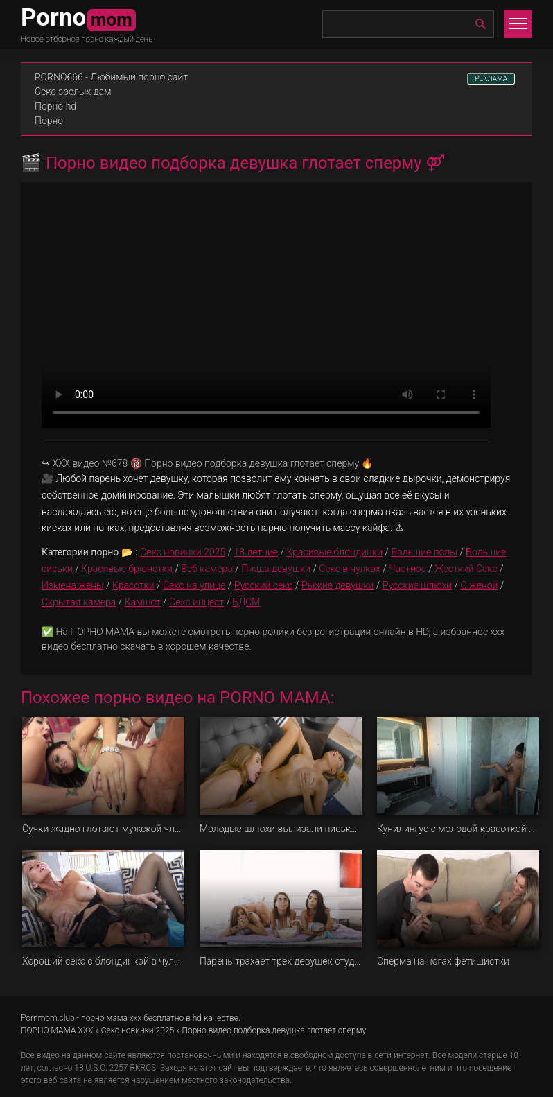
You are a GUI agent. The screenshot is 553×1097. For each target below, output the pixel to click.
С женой (479, 585)
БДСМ (246, 601)
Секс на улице (194, 585)
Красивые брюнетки (127, 568)
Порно (49, 120)
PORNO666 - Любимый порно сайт (111, 77)
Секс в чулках (349, 568)
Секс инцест (196, 601)
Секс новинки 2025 (182, 552)
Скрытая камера (79, 601)
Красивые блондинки (334, 552)
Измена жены (73, 585)
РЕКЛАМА (491, 79)
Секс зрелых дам (73, 91)
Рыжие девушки (337, 585)
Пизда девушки (275, 568)
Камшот (143, 601)
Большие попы (424, 552)
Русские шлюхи (417, 585)
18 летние (256, 552)
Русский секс (263, 585)
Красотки (133, 585)
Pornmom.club (48, 1018)
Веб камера (206, 568)
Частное (407, 568)
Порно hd (55, 106)
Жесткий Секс (465, 568)
